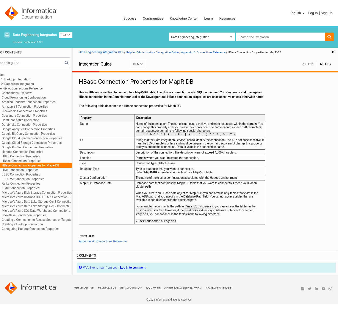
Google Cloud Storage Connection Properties (43, 142)
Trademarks (107, 296)
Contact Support (218, 296)
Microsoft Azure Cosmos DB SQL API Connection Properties (48, 197)
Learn (208, 18)
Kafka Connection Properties (33, 183)
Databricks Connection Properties (36, 124)
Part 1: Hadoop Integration (24, 79)
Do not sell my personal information (174, 296)
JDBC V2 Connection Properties (35, 179)
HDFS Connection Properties (32, 156)
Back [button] (309, 64)
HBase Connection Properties (33, 161)
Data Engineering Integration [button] (190, 37)
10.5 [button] (65, 34)
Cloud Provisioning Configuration (35, 97)
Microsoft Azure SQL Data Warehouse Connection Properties (48, 210)
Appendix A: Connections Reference (31, 88)
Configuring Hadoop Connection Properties (42, 228)
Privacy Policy (131, 296)
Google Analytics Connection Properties (40, 129)
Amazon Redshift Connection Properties (40, 102)
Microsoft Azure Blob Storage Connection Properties (48, 192)
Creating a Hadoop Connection (34, 224)
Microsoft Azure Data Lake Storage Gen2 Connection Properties (48, 206)
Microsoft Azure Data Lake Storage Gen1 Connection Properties (48, 201)
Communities (153, 18)
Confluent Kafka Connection (32, 120)
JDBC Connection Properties (32, 174)
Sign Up (327, 13)
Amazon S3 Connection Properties (36, 106)
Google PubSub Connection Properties (39, 147)
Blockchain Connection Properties (36, 111)
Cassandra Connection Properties (36, 115)
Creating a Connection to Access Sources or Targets (48, 219)
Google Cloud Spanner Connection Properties (44, 138)
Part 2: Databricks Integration (26, 84)
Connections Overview (28, 93)
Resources (227, 18)
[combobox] (280, 37)
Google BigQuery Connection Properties (40, 133)
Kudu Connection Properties (32, 188)
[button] (297, 13)
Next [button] (324, 64)
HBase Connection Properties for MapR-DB (42, 165)
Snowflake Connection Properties (36, 215)
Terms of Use (84, 296)
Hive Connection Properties (32, 170)
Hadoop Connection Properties (34, 152)
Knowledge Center (184, 18)
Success (130, 18)
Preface (12, 75)
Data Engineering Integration (35, 35)
